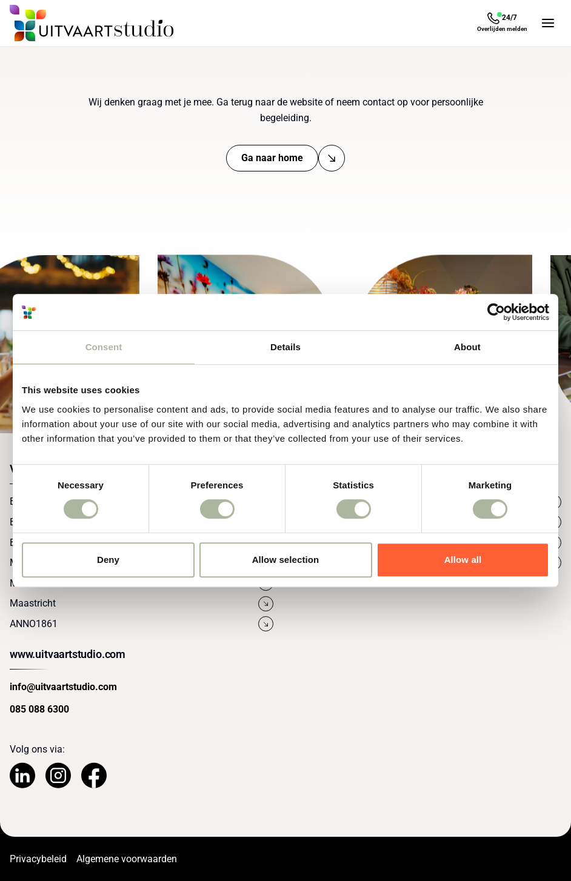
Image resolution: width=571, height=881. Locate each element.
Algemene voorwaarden (126, 859)
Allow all (463, 559)
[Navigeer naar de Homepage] (92, 23)
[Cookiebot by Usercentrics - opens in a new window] (496, 312)
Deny (108, 559)
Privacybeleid (38, 859)
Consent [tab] (103, 347)
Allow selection (285, 559)
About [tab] (467, 347)
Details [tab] (285, 347)
